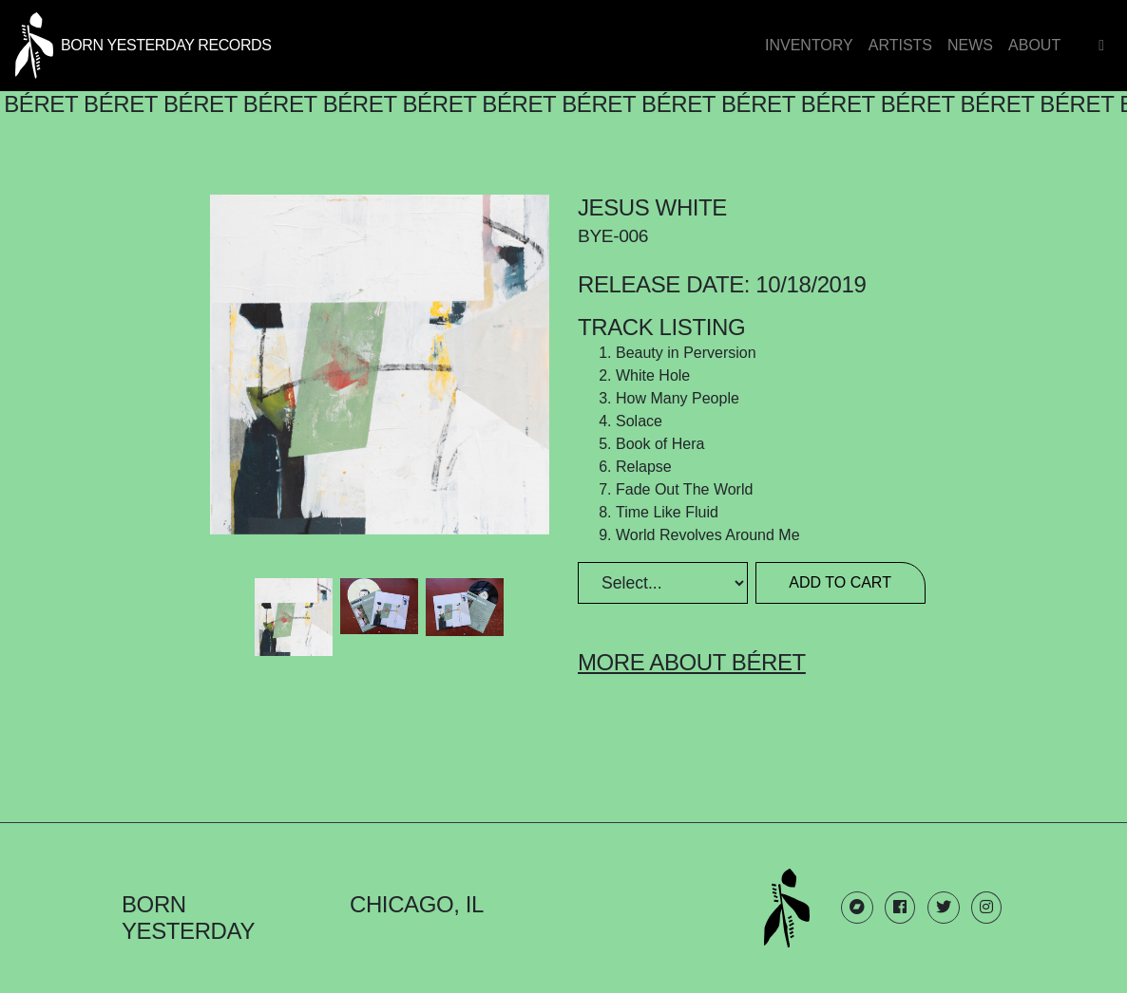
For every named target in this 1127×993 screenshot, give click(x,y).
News (970, 45)
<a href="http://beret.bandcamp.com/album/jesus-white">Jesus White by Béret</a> (380, 720)
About (1034, 45)
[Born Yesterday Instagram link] (986, 907)
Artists (900, 45)
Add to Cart (840, 582)
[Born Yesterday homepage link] (143, 43)
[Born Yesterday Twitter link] (943, 907)
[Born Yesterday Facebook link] (900, 907)
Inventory (809, 45)
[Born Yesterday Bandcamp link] (857, 907)
